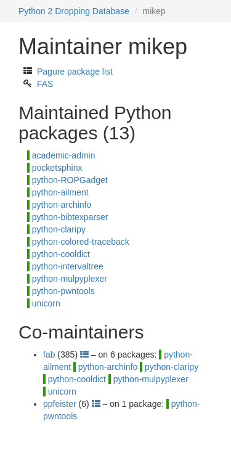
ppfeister (59, 404)
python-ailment (60, 192)
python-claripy (59, 229)
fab (49, 354)
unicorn (46, 303)
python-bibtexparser (70, 217)
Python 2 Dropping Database (73, 11)
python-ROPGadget (70, 180)
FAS (45, 84)
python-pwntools (63, 291)
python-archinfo (62, 205)
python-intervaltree (67, 266)
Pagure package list (75, 71)
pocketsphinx (57, 168)
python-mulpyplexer (69, 279)
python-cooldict (61, 254)
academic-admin (63, 155)
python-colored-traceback (80, 242)
